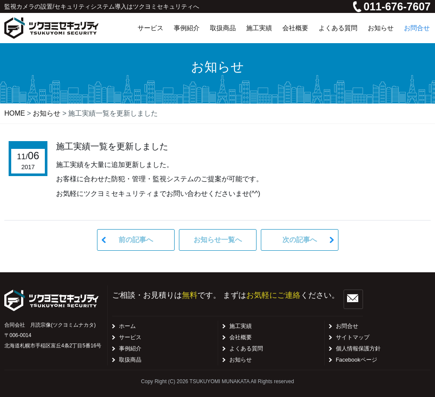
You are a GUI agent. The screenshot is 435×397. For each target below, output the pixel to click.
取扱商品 (130, 359)
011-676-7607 (392, 6)
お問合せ (347, 326)
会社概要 (240, 337)
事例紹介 (130, 348)
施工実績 (240, 326)
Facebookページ (356, 359)
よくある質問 (246, 348)
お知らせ (240, 359)
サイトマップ (352, 337)
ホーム (127, 326)
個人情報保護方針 (358, 348)
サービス (130, 337)
